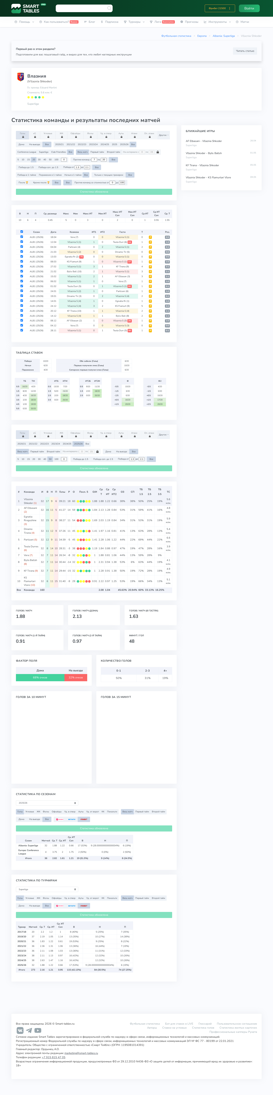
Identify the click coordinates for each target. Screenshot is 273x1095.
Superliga (33, 104)
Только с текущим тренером (108, 174)
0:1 (167, 286)
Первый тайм (97, 151)
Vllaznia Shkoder (28, 501)
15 (28, 159)
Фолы (90, 135)
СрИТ (107, 492)
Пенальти (112, 811)
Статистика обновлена (94, 192)
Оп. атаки (149, 135)
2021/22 (71, 144)
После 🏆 (23, 182)
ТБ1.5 (141, 492)
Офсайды (75, 135)
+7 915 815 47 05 (53, 1057)
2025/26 (124, 144)
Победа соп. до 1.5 (48, 167)
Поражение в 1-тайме (50, 174)
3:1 (167, 266)
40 (44, 159)
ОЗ (122, 492)
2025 (114, 144)
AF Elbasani (30, 508)
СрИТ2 (114, 492)
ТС (168, 492)
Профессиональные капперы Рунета (233, 1032)
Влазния (36, 76)
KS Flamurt (74, 261)
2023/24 (93, 144)
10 (23, 159)
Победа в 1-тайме (26, 174)
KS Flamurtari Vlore (29, 581)
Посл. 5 (83, 492)
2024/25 (104, 144)
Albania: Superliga (224, 36)
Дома (21, 144)
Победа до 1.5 (26, 167)
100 (56, 159)
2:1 (167, 271)
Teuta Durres (31, 546)
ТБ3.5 (160, 492)
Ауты (121, 135)
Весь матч (83, 151)
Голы (23, 135)
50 (50, 159)
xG (35, 135)
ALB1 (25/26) (36, 237)
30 (39, 159)
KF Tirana (122, 266)
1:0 (167, 242)
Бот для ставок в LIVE (179, 1024)
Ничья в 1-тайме (73, 174)
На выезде (34, 144)
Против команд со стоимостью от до (100, 183)
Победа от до (76, 167)
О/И (95, 492)
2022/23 (82, 144)
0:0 (167, 237)
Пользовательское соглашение (237, 1024)
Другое (163, 135)
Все (47, 144)
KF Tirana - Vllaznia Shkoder (202, 165)
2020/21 (59, 144)
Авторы (152, 1028)
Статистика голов (203, 1028)
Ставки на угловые (174, 1028)
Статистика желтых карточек (238, 1028)
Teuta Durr (122, 242)
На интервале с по (141, 152)
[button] (229, 8)
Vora (74, 237)
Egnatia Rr (74, 256)
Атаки (134, 135)
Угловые (48, 135)
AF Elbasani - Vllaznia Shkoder (204, 141)
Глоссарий (205, 1024)
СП (132, 492)
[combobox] (84, 8)
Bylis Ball (74, 271)
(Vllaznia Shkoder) (39, 81)
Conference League (26, 151)
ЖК (61, 135)
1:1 (167, 311)
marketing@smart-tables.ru (81, 1053)
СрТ (101, 492)
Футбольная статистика (176, 36)
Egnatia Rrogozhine (30, 518)
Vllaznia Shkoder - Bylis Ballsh (204, 153)
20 (33, 159)
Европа (202, 36)
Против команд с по (90, 160)
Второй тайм (113, 151)
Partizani (74, 247)
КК (103, 811)
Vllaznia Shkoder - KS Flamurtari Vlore (208, 177)
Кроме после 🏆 (41, 182)
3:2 (167, 306)
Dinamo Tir (122, 251)
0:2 (167, 247)
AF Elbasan (122, 276)
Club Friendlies (58, 151)
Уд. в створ (105, 135)
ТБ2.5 (149, 492)
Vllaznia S (122, 237)
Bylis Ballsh (30, 560)
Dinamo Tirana (28, 530)
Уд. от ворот (92, 811)
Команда (29, 492)
